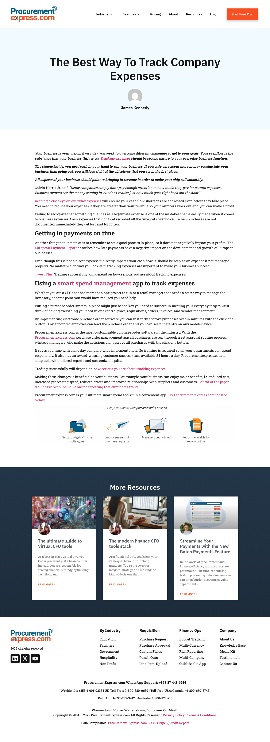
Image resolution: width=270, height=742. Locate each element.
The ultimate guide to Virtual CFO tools (60, 543)
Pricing (155, 14)
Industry (104, 14)
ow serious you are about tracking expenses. (131, 368)
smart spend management (94, 283)
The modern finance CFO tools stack (134, 543)
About (173, 14)
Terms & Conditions (202, 715)
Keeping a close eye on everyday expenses (68, 201)
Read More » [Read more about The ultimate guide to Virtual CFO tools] (46, 584)
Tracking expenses (115, 158)
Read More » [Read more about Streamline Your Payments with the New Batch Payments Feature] (188, 594)
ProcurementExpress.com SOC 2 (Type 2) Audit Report (148, 723)
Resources (194, 14)
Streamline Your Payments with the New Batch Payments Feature (205, 546)
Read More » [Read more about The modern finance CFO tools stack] (117, 584)
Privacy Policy (174, 715)
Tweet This (44, 274)
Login (214, 14)
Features (132, 14)
